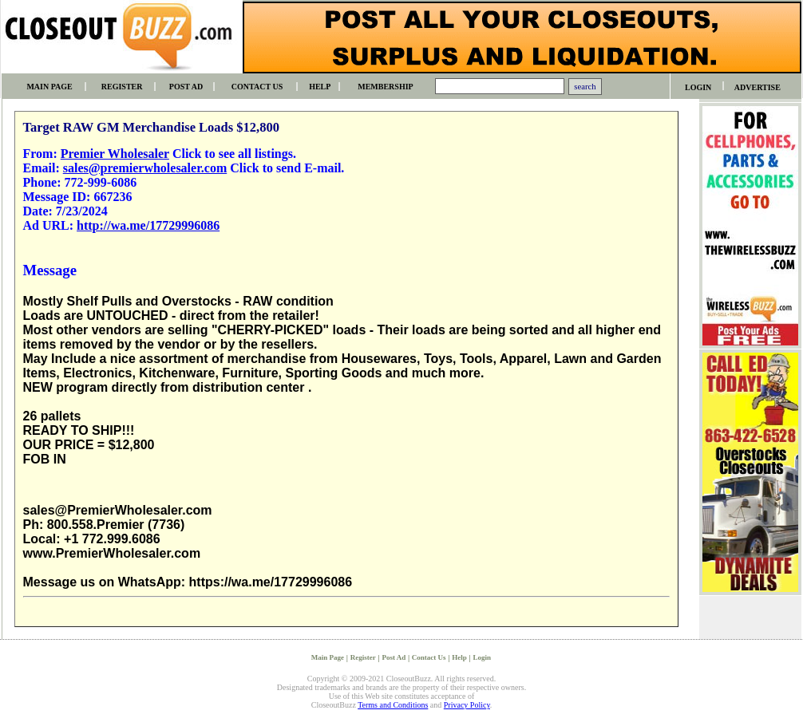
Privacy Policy (467, 704)
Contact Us (429, 657)
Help (459, 657)
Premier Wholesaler (115, 153)
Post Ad (393, 657)
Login (482, 657)
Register (363, 657)
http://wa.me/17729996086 (148, 225)
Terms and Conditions (393, 704)
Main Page (327, 657)
